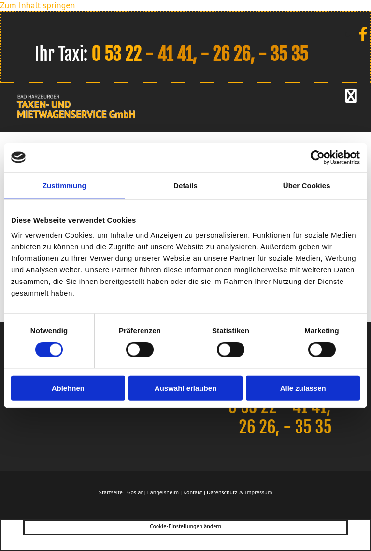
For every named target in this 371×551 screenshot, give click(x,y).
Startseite (111, 492)
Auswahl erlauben (185, 388)
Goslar (135, 492)
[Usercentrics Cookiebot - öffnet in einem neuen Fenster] (317, 157)
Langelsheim (163, 492)
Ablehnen (68, 388)
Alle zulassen (303, 388)
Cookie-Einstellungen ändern (185, 526)
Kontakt (192, 492)
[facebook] (363, 33)
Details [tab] (185, 185)
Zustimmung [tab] (64, 185)
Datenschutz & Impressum (239, 492)
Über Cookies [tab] (306, 185)
